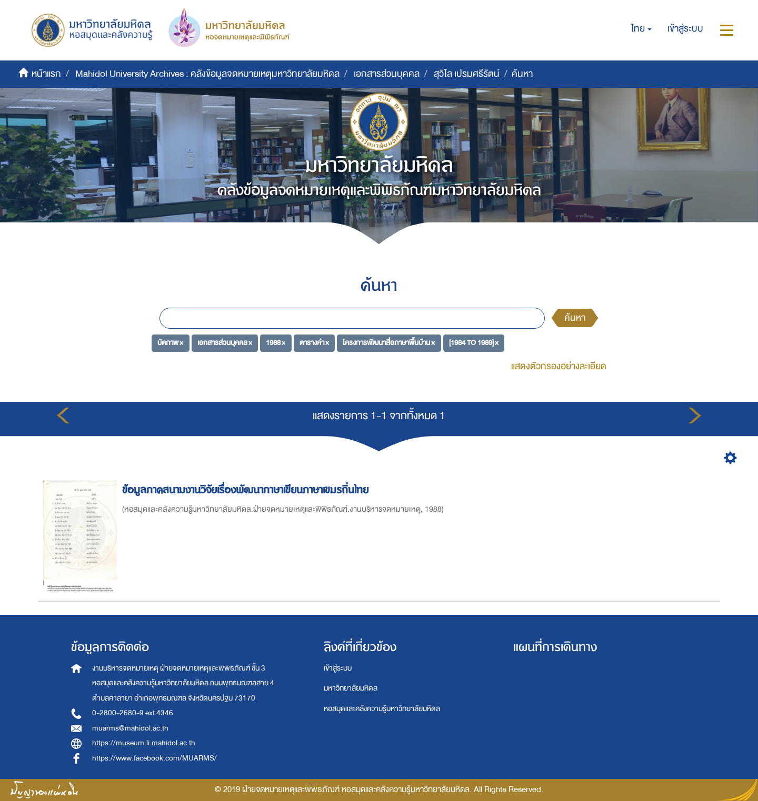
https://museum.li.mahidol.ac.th (143, 742)
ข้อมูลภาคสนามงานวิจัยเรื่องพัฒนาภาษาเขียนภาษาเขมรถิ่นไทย (247, 490)
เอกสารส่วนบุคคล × (224, 343)
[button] (641, 29)
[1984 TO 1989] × (473, 343)
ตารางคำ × (314, 343)
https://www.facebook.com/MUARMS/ (154, 758)
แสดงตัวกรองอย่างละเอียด (558, 366)
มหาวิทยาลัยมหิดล (350, 688)
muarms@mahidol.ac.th (130, 728)
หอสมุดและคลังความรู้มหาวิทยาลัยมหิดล (382, 708)
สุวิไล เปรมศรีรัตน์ (467, 74)
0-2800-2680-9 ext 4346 (132, 712)
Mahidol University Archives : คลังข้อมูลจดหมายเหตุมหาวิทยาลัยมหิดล (207, 74)
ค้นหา (574, 318)
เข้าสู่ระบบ (338, 668)
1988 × (275, 343)
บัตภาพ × (170, 343)
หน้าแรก (46, 74)
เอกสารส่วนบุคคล (387, 74)
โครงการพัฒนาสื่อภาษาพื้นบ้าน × (389, 343)
